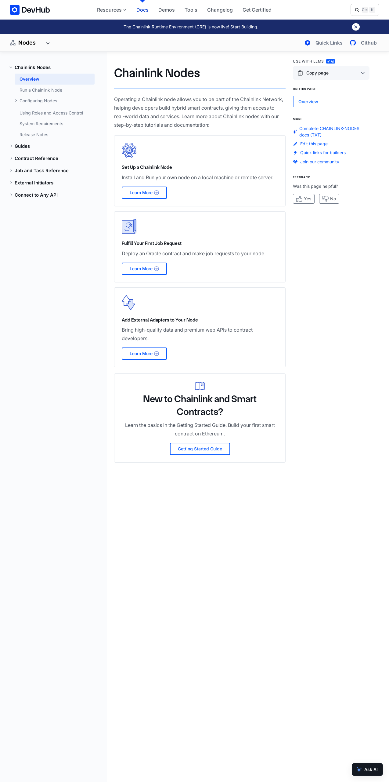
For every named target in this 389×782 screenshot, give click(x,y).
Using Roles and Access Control (51, 112)
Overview (29, 79)
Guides (22, 146)
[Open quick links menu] (322, 43)
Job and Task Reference (42, 170)
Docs (142, 9)
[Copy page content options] (331, 73)
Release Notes (34, 134)
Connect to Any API (36, 195)
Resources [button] (112, 9)
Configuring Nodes (38, 100)
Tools (191, 9)
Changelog (220, 9)
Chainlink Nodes (33, 67)
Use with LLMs (314, 61)
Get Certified (257, 9)
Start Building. (244, 26)
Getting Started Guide (200, 448)
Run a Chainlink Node (41, 90)
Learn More (144, 192)
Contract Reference (36, 158)
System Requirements (41, 123)
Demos (166, 9)
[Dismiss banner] (356, 27)
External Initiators (34, 183)
